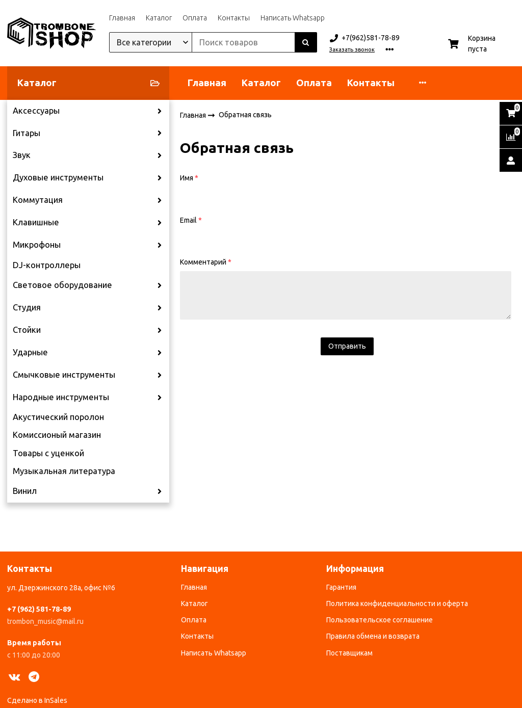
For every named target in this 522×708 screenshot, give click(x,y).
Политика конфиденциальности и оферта (397, 603)
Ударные (30, 352)
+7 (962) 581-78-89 (39, 609)
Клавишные (36, 222)
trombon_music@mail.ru (45, 621)
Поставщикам (349, 653)
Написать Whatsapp (292, 18)
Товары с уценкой (48, 453)
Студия (27, 307)
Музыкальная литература (64, 471)
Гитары (26, 133)
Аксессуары (36, 110)
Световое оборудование (62, 285)
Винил (25, 490)
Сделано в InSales (37, 700)
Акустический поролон (58, 417)
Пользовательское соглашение (379, 620)
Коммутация (38, 199)
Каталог (159, 18)
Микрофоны (37, 244)
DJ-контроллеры (47, 265)
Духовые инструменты (58, 177)
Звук (22, 155)
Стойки (27, 329)
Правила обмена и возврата (373, 636)
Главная (122, 18)
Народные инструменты (61, 397)
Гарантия (341, 587)
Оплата (194, 18)
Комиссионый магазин (57, 434)
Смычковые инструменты (64, 374)
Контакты (234, 18)
